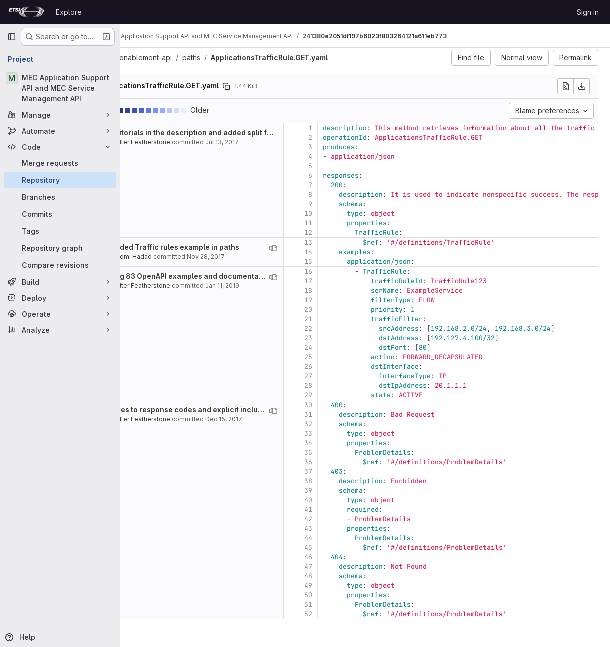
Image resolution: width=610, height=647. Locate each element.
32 (357, 424)
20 (357, 309)
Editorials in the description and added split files (244, 132)
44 (357, 538)
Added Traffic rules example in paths (224, 247)
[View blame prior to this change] (322, 248)
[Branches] (60, 197)
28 (357, 385)
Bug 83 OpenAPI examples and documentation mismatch (258, 276)
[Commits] (60, 214)
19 (357, 300)
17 (357, 281)
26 (357, 366)
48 (357, 576)
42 (357, 519)
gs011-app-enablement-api (176, 57)
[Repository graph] (60, 248)
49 (357, 585)
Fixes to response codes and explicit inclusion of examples (263, 409)
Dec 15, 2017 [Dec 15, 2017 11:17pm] (272, 419)
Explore (69, 12)
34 (357, 443)
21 (357, 319)
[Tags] (60, 231)
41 (357, 509)
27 (357, 376)
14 (357, 252)
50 (357, 595)
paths (240, 57)
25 (357, 357)
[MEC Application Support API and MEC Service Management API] (60, 88)
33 (357, 433)
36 (357, 462)
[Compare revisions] (60, 265)
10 (357, 213)
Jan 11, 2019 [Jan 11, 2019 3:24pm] (271, 285)
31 (357, 414)
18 (357, 290)
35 (357, 452)
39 (357, 490)
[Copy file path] (275, 86)
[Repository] (60, 180)
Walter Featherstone (189, 142)
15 (357, 261)
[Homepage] (26, 12)
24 (357, 347)
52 (357, 614)
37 (357, 471)
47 (357, 566)
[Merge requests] (60, 163)
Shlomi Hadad (180, 256)
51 (357, 604)
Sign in (588, 12)
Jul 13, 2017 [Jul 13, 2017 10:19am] (271, 142)
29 (357, 395)
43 (357, 528)
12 (357, 232)
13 (357, 242)
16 (357, 271)
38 (357, 481)
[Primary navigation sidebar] (12, 37)
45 (357, 547)
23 (357, 338)
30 (357, 405)
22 (357, 328)
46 (357, 557)
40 (357, 500)
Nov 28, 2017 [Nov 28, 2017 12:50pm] (255, 256)
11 (357, 223)
